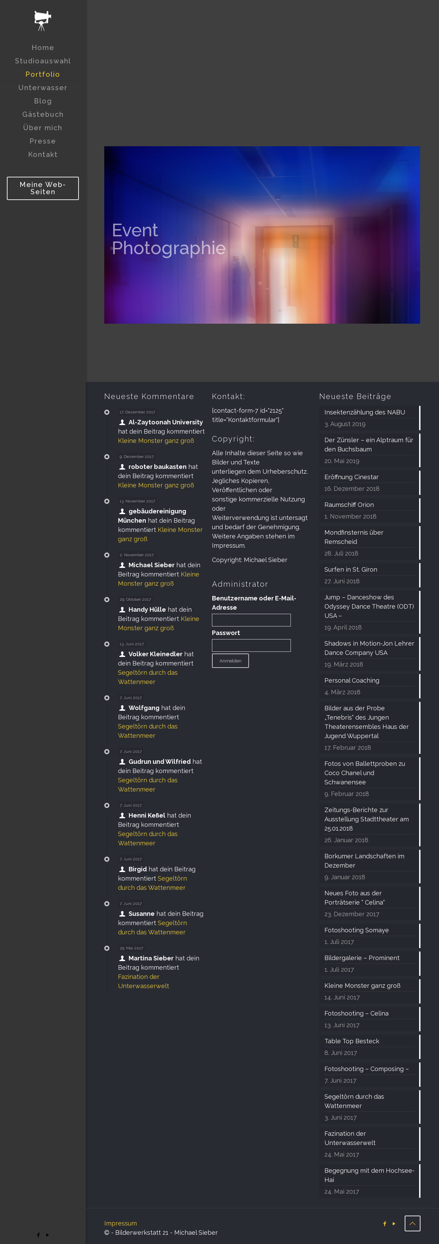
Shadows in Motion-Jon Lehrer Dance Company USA (369, 648)
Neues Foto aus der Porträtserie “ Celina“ (354, 898)
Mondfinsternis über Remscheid (353, 537)
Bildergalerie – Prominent (362, 957)
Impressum (120, 1223)
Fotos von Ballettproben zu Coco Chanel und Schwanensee (364, 773)
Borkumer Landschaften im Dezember (364, 861)
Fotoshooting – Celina (356, 1013)
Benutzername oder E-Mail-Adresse (254, 603)
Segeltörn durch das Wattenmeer (354, 1101)
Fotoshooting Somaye (356, 930)
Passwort (226, 632)
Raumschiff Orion (349, 504)
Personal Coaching (351, 680)
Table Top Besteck (351, 1041)
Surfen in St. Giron (350, 569)
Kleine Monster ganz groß (156, 440)
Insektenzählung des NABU (364, 412)
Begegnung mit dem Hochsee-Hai (369, 1175)
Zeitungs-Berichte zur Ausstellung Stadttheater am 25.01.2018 (366, 819)
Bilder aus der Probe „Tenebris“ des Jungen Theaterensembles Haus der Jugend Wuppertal (366, 722)
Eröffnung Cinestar (351, 477)
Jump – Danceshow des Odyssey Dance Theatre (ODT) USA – (369, 606)
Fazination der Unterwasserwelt (350, 1138)
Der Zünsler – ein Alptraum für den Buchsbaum (368, 444)
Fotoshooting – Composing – (366, 1068)
